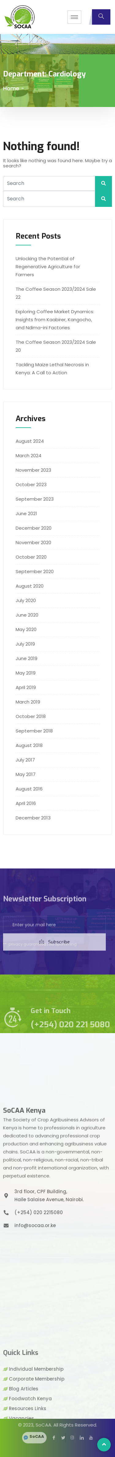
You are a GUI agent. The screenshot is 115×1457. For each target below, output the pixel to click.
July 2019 (25, 644)
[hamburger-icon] (74, 17)
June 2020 (27, 615)
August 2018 (29, 745)
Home (11, 88)
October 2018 (31, 716)
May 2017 (26, 774)
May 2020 (26, 629)
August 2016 (29, 789)
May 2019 (26, 673)
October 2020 (31, 557)
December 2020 (34, 528)
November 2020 (33, 542)
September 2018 (34, 731)
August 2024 (30, 441)
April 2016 (26, 803)
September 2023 (35, 499)
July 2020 (26, 600)
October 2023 (31, 484)
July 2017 (25, 760)
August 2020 (30, 586)
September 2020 (35, 571)
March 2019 (28, 702)
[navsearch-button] (101, 17)
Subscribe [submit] (54, 964)
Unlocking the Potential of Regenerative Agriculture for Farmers (48, 266)
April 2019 (26, 687)
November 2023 (33, 470)
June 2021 (26, 513)
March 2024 (28, 455)
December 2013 (33, 818)
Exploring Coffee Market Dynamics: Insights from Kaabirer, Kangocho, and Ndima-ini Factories (55, 319)
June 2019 (26, 658)
